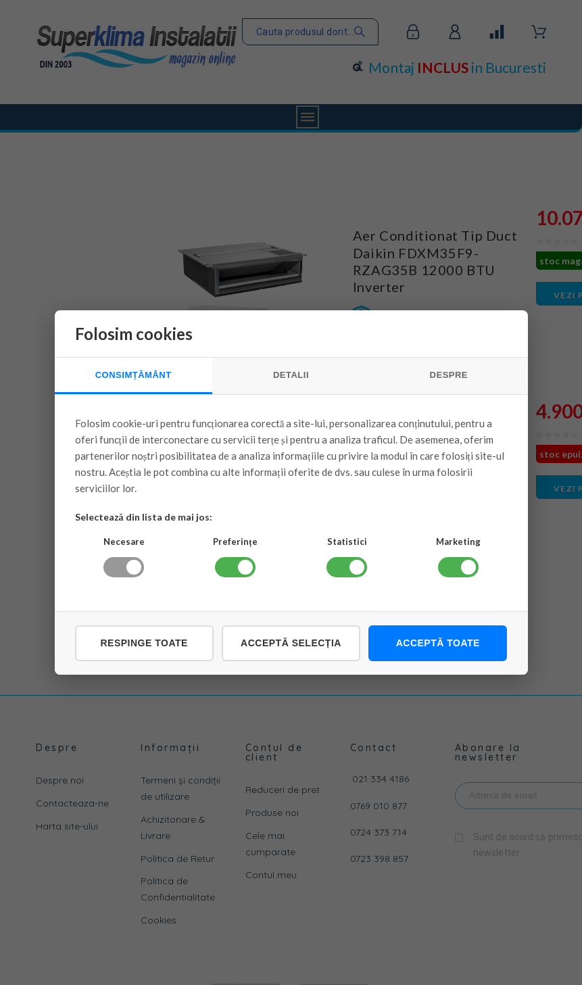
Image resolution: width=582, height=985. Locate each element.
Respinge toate (143, 643)
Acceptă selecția (291, 643)
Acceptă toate (438, 643)
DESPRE (449, 375)
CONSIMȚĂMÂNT (133, 375)
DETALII (291, 375)
